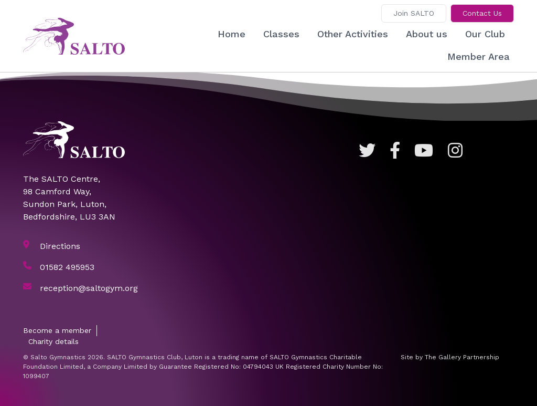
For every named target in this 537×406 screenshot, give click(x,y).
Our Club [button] (485, 33)
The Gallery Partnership (462, 357)
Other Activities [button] (352, 33)
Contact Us (482, 13)
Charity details (53, 341)
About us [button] (426, 33)
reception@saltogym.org (89, 288)
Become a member (57, 330)
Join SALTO (413, 13)
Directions (60, 246)
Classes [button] (281, 33)
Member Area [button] (478, 56)
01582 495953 (67, 267)
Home (231, 33)
